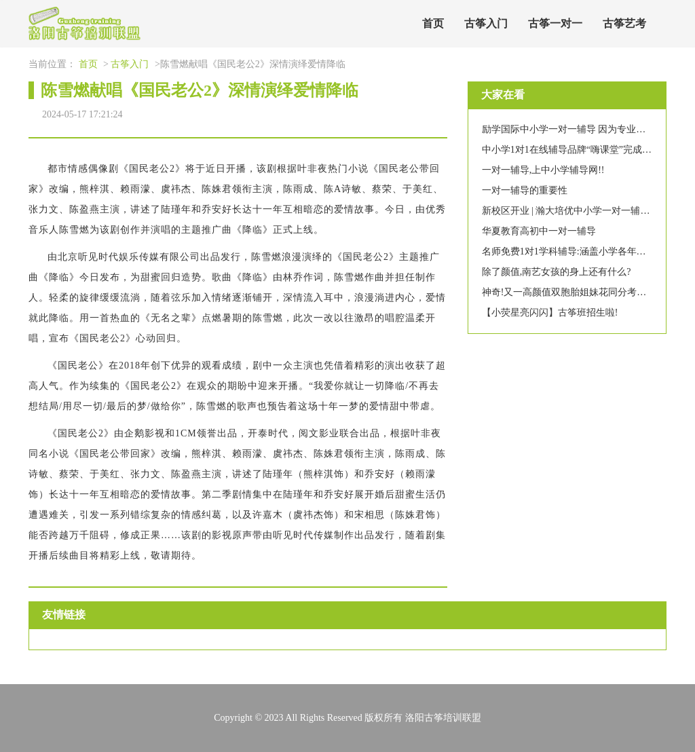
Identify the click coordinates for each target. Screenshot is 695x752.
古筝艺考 (624, 23)
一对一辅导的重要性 (524, 190)
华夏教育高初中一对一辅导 (539, 231)
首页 (433, 23)
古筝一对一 (555, 23)
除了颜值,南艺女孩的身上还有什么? (556, 272)
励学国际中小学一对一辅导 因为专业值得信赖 (578, 129)
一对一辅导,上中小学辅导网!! (543, 170)
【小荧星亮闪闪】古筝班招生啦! (550, 312)
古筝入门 (486, 23)
